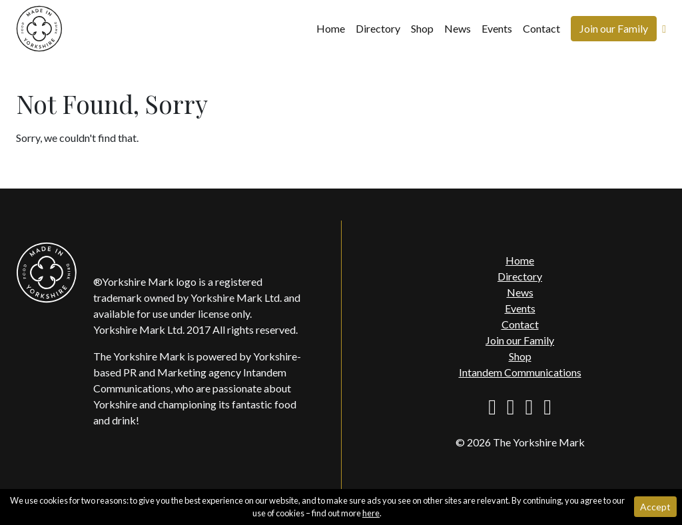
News (457, 28)
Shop (422, 28)
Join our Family (613, 28)
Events (497, 28)
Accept (655, 506)
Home (330, 28)
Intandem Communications (520, 372)
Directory (378, 28)
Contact (541, 28)
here (371, 513)
